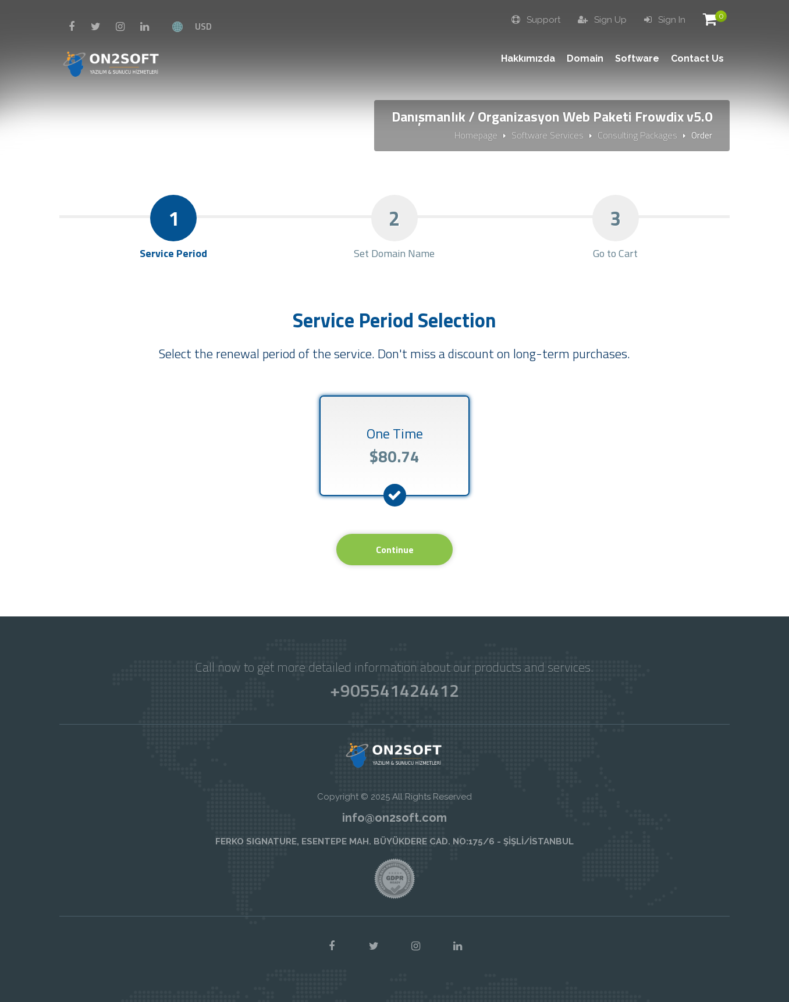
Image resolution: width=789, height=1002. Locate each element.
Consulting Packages (637, 135)
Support (535, 20)
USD (203, 26)
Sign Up (602, 20)
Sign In (664, 20)
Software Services (547, 135)
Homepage (475, 135)
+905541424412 (394, 690)
